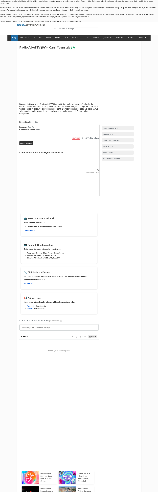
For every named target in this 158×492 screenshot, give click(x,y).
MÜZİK (48, 38)
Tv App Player (29, 230)
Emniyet (85, 455)
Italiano (60, 463)
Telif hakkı (57, 455)
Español (75, 463)
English (53, 463)
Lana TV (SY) (107, 134)
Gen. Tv (30, 127)
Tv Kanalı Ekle (77, 438)
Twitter (29, 308)
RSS (18, 455)
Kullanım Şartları (25, 455)
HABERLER (76, 38)
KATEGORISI (37, 38)
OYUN (66, 38)
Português (99, 463)
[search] (78, 29)
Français (67, 463)
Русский (91, 463)
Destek (42, 455)
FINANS (96, 38)
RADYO (131, 38)
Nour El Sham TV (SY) (111, 158)
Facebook (30, 306)
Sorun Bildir (29, 284)
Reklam (78, 455)
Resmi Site (33, 122)
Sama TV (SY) (107, 152)
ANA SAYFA (24, 38)
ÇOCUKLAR (107, 38)
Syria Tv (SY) (107, 146)
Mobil (73, 455)
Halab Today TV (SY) (110, 140)
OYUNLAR (142, 38)
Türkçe (107, 463)
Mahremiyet (65, 455)
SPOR (57, 38)
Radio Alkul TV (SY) (110, 128)
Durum (92, 455)
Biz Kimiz (36, 455)
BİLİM (87, 38)
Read (38, 129)
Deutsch (83, 463)
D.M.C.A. (49, 455)
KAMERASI (120, 38)
